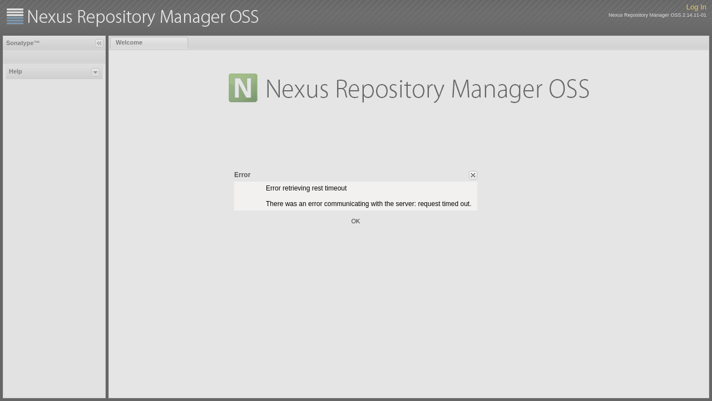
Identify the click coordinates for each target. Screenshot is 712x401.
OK (356, 221)
